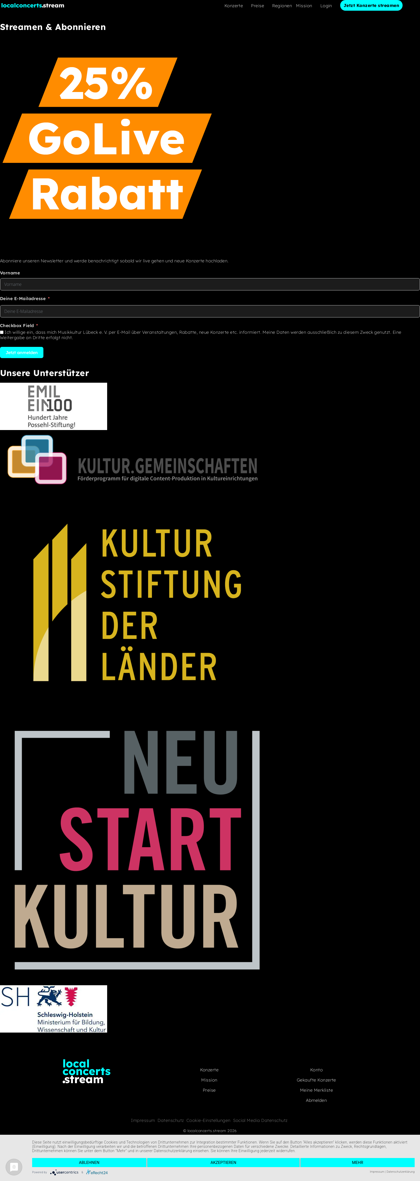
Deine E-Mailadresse (23, 298)
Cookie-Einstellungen (208, 1120)
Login (326, 5)
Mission (304, 5)
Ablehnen (89, 1162)
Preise (257, 5)
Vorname (10, 272)
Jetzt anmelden (22, 352)
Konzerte (233, 5)
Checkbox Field (17, 325)
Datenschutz (171, 1120)
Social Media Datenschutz (260, 1120)
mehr (357, 1162)
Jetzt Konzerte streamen (371, 5)
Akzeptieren (223, 1162)
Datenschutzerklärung (401, 1171)
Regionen (282, 5)
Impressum (143, 1120)
